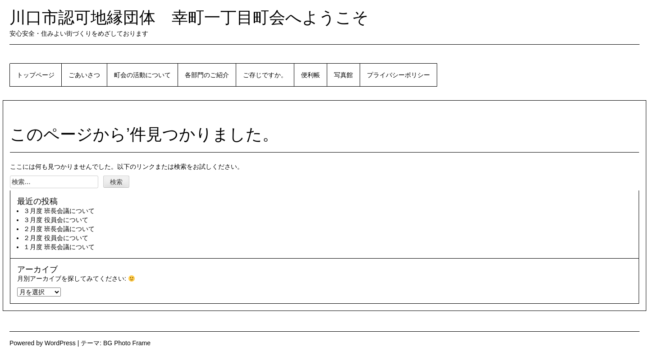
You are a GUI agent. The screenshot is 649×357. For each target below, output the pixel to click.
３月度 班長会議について (59, 210)
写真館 (343, 75)
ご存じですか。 (265, 75)
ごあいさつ (84, 75)
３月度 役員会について (55, 219)
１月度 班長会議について (59, 246)
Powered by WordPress (42, 343)
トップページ (36, 75)
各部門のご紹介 (207, 75)
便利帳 (310, 75)
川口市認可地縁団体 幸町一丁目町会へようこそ (189, 17)
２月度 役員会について (55, 237)
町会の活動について (142, 75)
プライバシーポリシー (398, 75)
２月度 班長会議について (59, 228)
